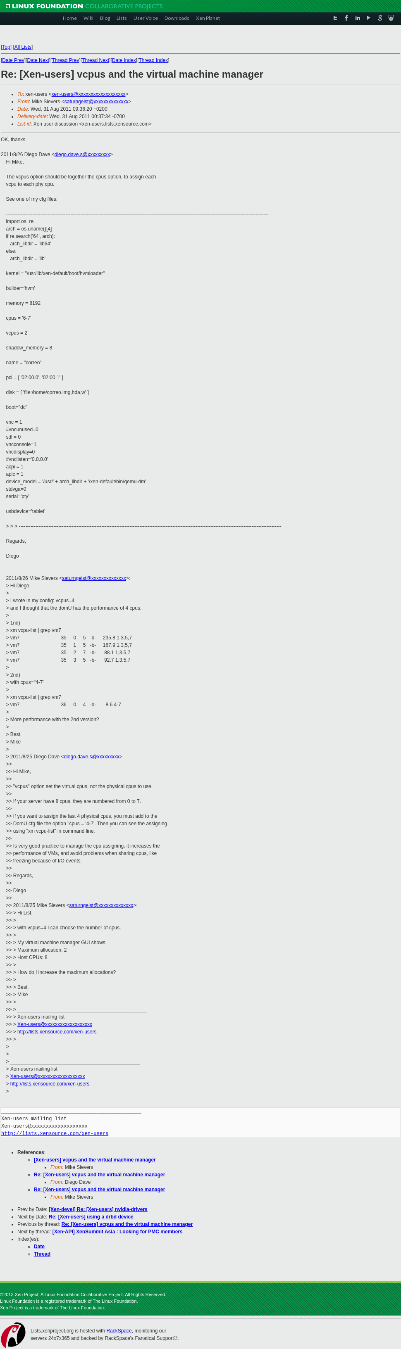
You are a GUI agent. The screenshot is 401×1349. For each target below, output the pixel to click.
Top (6, 47)
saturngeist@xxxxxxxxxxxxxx (96, 101)
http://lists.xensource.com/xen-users (56, 1032)
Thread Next (95, 60)
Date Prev (13, 60)
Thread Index (153, 60)
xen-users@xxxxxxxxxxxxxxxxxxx (89, 94)
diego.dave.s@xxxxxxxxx (82, 154)
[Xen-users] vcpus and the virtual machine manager (95, 1160)
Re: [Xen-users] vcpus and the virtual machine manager (99, 1175)
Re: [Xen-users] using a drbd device (91, 1217)
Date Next (38, 60)
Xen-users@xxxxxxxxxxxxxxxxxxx (54, 1024)
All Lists (22, 47)
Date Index (124, 60)
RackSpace (118, 1331)
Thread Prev (65, 60)
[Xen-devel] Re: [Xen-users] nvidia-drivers (98, 1209)
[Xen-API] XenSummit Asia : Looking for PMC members (118, 1232)
